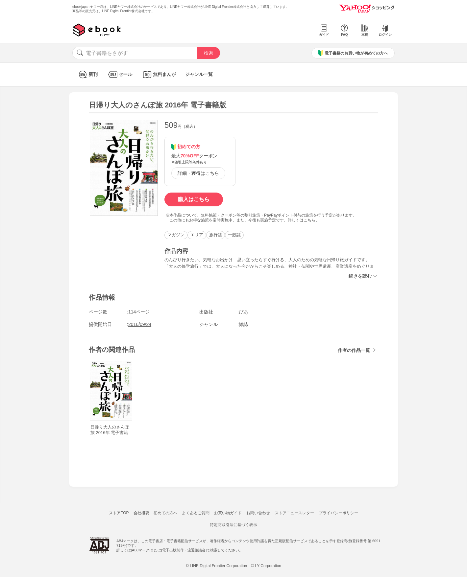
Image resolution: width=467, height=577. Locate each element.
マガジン (175, 234)
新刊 (87, 74)
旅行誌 (215, 234)
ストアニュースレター (294, 513)
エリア (196, 234)
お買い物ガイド (228, 513)
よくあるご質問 (195, 513)
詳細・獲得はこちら (198, 173)
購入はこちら (193, 199)
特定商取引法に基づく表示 (233, 524)
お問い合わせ (258, 513)
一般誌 (234, 234)
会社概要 (141, 513)
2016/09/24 (139, 324)
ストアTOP (119, 513)
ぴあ (243, 311)
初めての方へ (165, 513)
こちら (309, 220)
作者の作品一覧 (354, 350)
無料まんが (158, 74)
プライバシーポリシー (338, 513)
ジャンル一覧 (199, 74)
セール (119, 74)
